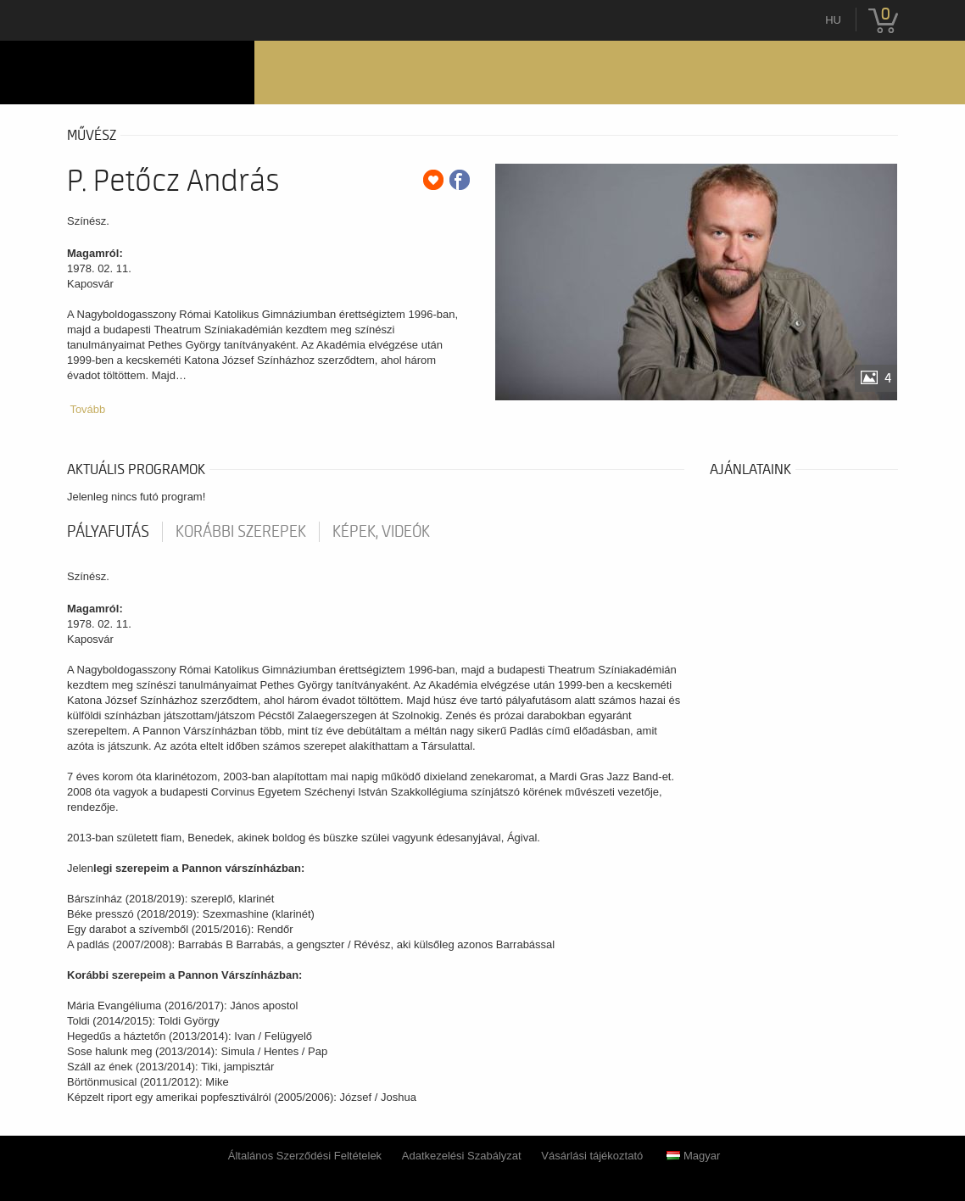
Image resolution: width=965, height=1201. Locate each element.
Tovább (87, 409)
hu (833, 20)
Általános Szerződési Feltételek (305, 1155)
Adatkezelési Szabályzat (462, 1155)
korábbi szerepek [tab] (241, 531)
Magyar (693, 1155)
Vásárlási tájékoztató (592, 1155)
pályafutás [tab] (108, 531)
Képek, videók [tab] (381, 531)
